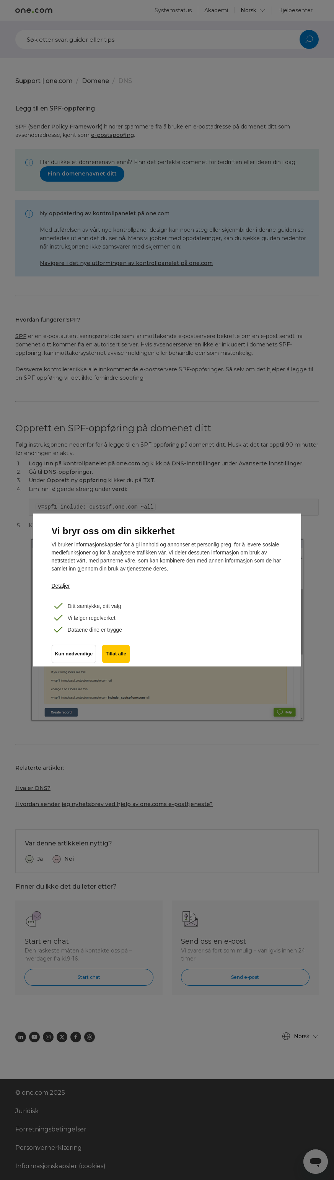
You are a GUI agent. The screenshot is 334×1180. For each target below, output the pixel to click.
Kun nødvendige (74, 654)
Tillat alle (116, 654)
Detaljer (61, 586)
